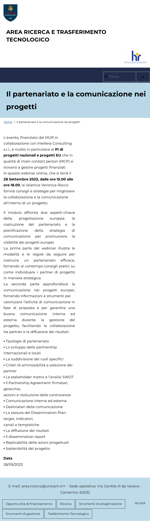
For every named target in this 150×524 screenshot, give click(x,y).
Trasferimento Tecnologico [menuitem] (68, 514)
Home (8, 122)
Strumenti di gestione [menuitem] (23, 514)
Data (8, 458)
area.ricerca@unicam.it (44, 486)
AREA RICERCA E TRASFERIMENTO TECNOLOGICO (56, 36)
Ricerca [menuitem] (65, 504)
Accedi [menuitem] (140, 503)
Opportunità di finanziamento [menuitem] (29, 504)
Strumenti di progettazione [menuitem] (100, 504)
